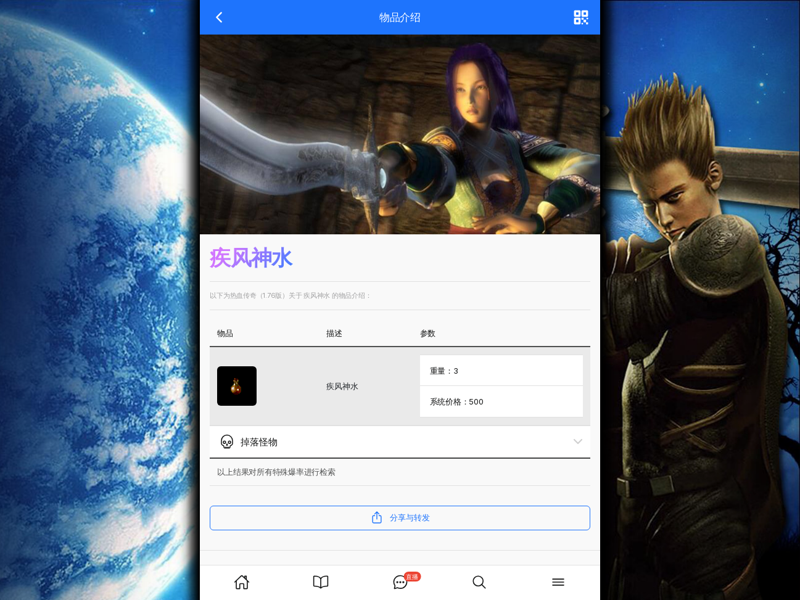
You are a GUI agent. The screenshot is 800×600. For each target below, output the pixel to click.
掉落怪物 (249, 441)
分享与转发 (400, 517)
